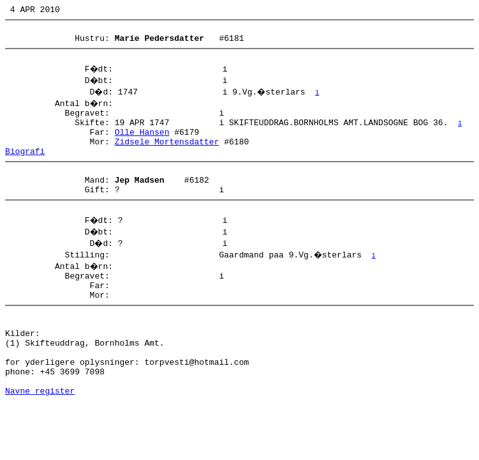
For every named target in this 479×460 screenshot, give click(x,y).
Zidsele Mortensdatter (167, 156)
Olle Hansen (142, 145)
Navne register (40, 438)
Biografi (25, 168)
